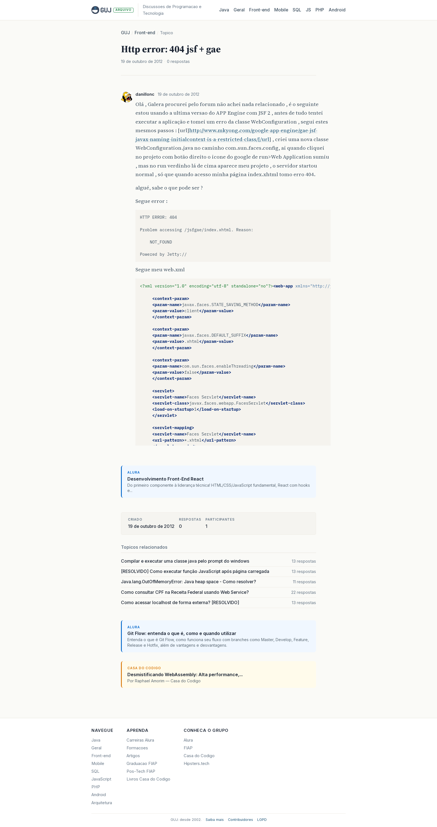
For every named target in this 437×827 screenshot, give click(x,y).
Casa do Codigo (199, 755)
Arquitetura (101, 802)
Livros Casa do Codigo (148, 779)
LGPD (262, 820)
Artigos (133, 755)
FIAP (188, 747)
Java (224, 10)
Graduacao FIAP (142, 763)
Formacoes (137, 747)
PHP (319, 10)
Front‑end (259, 10)
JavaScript (101, 779)
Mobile (281, 10)
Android (337, 10)
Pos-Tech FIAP (141, 771)
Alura (188, 740)
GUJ (125, 32)
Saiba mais (215, 820)
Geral (239, 10)
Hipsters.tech (196, 763)
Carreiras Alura (140, 740)
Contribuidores (240, 820)
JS (308, 10)
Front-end (145, 32)
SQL (297, 10)
